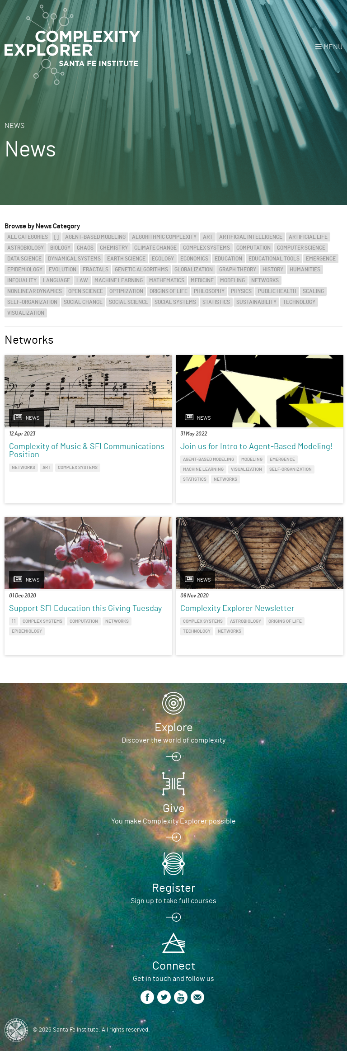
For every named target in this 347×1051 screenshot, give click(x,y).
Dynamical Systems (74, 258)
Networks (265, 280)
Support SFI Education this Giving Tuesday (85, 609)
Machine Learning (118, 280)
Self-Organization (32, 302)
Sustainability (256, 302)
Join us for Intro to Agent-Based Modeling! (256, 447)
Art (208, 237)
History (273, 269)
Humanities (305, 269)
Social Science (128, 302)
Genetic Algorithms (141, 269)
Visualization (25, 313)
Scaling (313, 291)
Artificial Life (308, 237)
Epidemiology (24, 269)
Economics (194, 258)
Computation (253, 248)
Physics (241, 291)
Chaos (85, 248)
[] (56, 237)
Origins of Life (169, 291)
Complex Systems (206, 248)
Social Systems (175, 302)
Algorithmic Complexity (164, 237)
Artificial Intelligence (250, 237)
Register (173, 888)
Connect (173, 966)
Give (174, 808)
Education (228, 258)
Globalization (193, 269)
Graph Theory (237, 269)
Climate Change (155, 248)
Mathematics (166, 280)
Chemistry (114, 248)
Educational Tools (274, 258)
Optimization (126, 291)
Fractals (95, 269)
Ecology (163, 258)
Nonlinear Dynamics (34, 291)
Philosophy (209, 291)
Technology (299, 302)
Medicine (202, 280)
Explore (174, 728)
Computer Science (301, 248)
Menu (333, 47)
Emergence (321, 258)
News (14, 125)
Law (82, 280)
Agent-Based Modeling (95, 237)
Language (56, 280)
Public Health (277, 291)
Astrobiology (25, 248)
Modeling (232, 280)
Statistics (216, 302)
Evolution (62, 269)
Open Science (85, 291)
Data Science (24, 258)
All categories (27, 237)
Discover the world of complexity (173, 740)
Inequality (22, 280)
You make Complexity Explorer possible (173, 821)
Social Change (83, 302)
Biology (60, 248)
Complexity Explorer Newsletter (237, 609)
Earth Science (126, 258)
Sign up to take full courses (173, 900)
